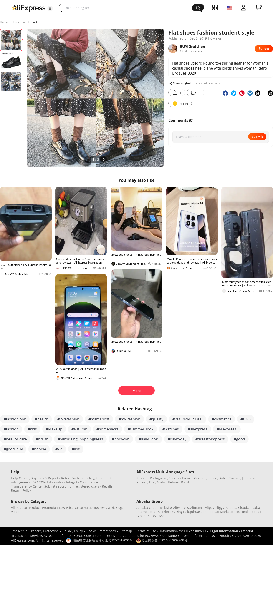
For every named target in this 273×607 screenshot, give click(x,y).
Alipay (209, 507)
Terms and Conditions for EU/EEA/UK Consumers (142, 535)
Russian (142, 478)
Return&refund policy (77, 478)
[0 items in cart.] (258, 7)
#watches (170, 429)
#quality (156, 419)
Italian (212, 478)
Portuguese (158, 478)
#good (239, 439)
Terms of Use (146, 531)
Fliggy (220, 507)
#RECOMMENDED (187, 419)
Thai (152, 482)
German (200, 478)
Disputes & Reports (45, 478)
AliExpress (181, 507)
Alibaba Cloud (236, 507)
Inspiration (19, 22)
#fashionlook (15, 419)
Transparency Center (27, 486)
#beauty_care (15, 439)
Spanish (175, 478)
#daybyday (177, 439)
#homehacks (107, 429)
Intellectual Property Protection (35, 531)
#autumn (79, 429)
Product (35, 507)
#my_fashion (129, 419)
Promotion (50, 507)
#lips (76, 449)
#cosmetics (221, 419)
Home (4, 22)
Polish (185, 482)
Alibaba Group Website (154, 507)
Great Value (84, 507)
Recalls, (108, 486)
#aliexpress (197, 429)
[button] (50, 8)
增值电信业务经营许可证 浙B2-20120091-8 (103, 540)
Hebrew (174, 482)
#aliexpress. (227, 429)
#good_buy (13, 449)
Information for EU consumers (183, 531)
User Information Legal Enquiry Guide (212, 535)
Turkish (234, 478)
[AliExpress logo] (28, 7)
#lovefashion (68, 419)
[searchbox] (127, 8)
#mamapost (98, 419)
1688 (160, 516)
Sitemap (126, 531)
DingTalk (182, 512)
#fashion (11, 429)
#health (41, 419)
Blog (118, 507)
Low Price (66, 507)
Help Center (20, 478)
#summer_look (140, 429)
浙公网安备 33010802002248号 (161, 540)
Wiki (111, 507)
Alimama (197, 507)
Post (34, 22)
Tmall (244, 512)
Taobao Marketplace (223, 512)
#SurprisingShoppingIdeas (80, 439)
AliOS (152, 516)
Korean (141, 482)
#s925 (245, 419)
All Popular (19, 507)
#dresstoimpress (210, 439)
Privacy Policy (73, 531)
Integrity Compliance (82, 482)
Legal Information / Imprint (231, 531)
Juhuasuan (198, 512)
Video (15, 512)
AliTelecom (166, 512)
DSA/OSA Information (48, 482)
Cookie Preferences (101, 531)
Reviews (100, 507)
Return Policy (21, 490)
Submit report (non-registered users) (72, 486)
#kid (59, 449)
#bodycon (120, 439)
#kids (32, 429)
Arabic (162, 482)
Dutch (223, 478)
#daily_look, (149, 439)
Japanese (249, 478)
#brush (42, 439)
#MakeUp (54, 429)
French (187, 478)
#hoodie (39, 449)
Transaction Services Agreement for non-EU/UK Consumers (56, 535)
